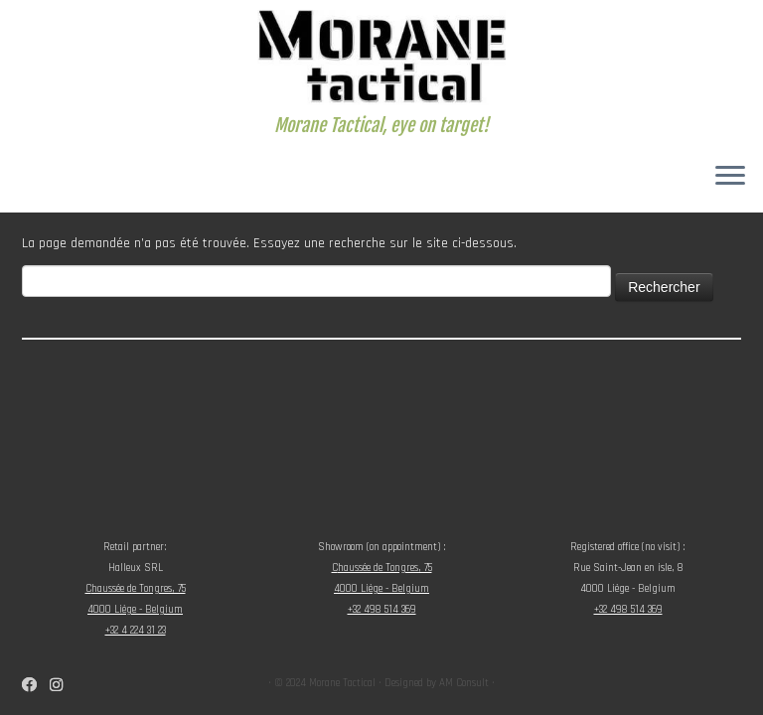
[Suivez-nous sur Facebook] (36, 685)
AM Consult (464, 683)
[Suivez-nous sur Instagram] (63, 685)
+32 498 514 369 (382, 610)
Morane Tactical (342, 683)
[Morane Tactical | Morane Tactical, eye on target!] (381, 57)
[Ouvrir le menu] (730, 177)
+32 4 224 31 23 (135, 631)
